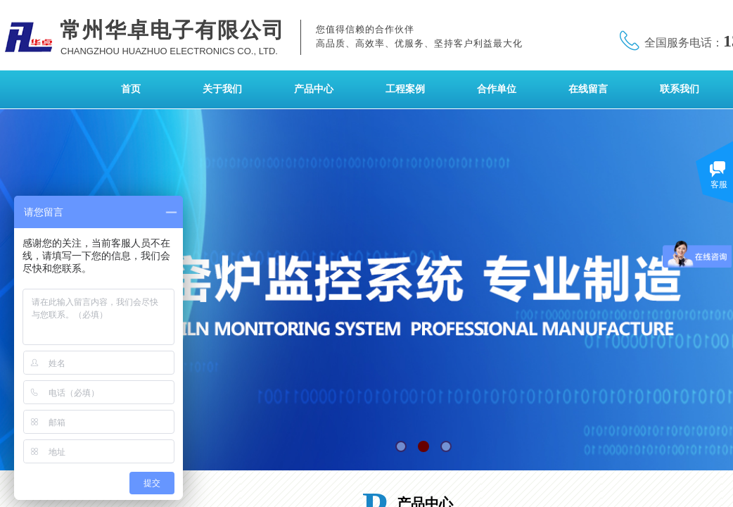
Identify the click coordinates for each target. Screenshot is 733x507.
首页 (131, 89)
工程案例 (405, 89)
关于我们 (222, 89)
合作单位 (496, 89)
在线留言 (588, 89)
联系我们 (679, 89)
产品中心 (313, 89)
